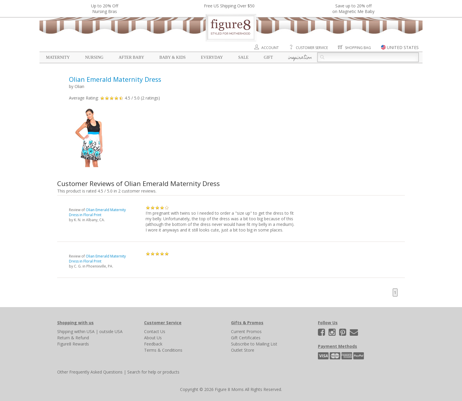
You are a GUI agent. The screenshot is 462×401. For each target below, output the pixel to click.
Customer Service (312, 47)
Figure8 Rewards (73, 344)
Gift (268, 57)
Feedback (153, 344)
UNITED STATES (403, 47)
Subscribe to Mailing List (254, 344)
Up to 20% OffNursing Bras (104, 8)
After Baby (131, 57)
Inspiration (300, 57)
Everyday (212, 57)
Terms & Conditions (163, 350)
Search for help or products (153, 372)
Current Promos (246, 331)
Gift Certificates (245, 337)
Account (270, 47)
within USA (84, 331)
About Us (153, 337)
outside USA (111, 331)
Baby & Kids (172, 57)
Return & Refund (73, 337)
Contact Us (154, 331)
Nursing (94, 57)
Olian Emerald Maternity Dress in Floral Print (97, 212)
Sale (243, 57)
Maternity (58, 57)
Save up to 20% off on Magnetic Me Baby (353, 8)
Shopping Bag (358, 47)
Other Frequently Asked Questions (90, 372)
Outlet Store (242, 350)
